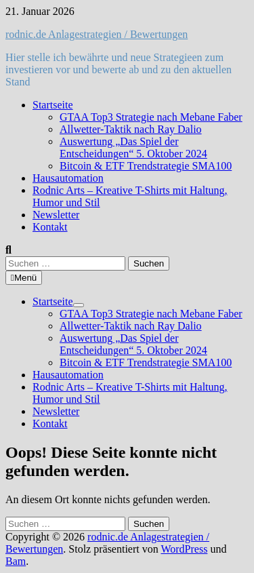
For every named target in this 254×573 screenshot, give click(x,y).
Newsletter (56, 214)
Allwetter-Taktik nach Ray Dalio (131, 129)
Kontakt (50, 227)
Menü (24, 278)
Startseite (53, 105)
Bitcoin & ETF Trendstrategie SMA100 (146, 166)
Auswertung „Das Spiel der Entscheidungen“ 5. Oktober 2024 (133, 147)
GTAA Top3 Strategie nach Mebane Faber (151, 117)
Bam (15, 561)
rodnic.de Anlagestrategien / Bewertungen (96, 34)
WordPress (184, 549)
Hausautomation (68, 178)
